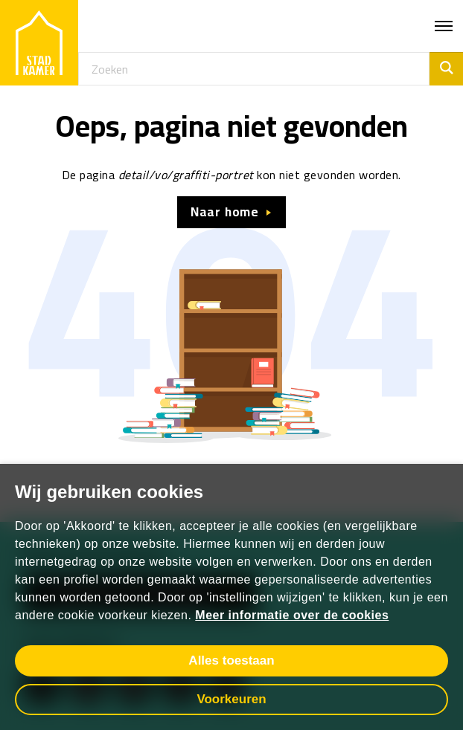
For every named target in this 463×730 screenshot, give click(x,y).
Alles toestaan (231, 660)
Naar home (225, 212)
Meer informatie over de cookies (292, 615)
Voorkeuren (231, 699)
